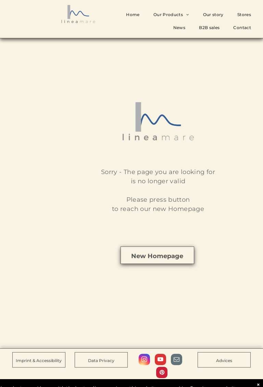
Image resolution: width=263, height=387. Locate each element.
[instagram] (144, 360)
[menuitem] (132, 14)
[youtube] (160, 360)
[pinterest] (161, 373)
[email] (176, 360)
